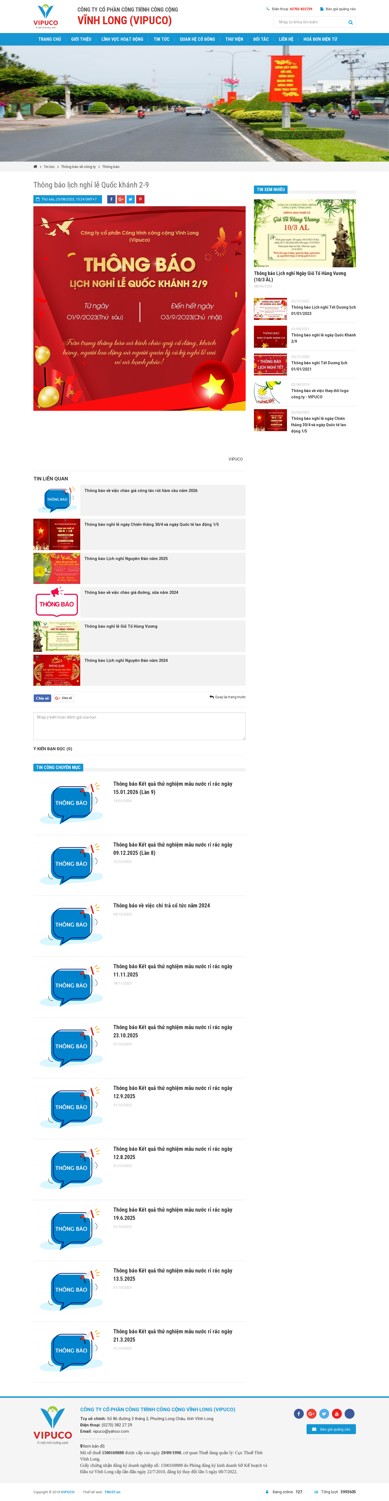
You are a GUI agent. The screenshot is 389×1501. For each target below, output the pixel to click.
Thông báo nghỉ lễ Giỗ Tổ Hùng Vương (121, 626)
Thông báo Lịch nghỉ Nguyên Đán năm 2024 (127, 660)
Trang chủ (49, 39)
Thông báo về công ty (78, 167)
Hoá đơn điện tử (320, 39)
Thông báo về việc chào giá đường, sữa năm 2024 (132, 592)
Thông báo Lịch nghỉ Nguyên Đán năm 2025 (127, 558)
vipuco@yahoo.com (111, 1431)
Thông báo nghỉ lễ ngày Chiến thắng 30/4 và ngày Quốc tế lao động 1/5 (153, 524)
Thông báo (111, 167)
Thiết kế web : (93, 1492)
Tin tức (162, 39)
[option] (194, 103)
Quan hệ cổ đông (197, 39)
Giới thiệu (81, 39)
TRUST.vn (112, 1492)
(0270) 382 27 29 (117, 1425)
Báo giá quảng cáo (341, 9)
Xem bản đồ (92, 1446)
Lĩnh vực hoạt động (122, 39)
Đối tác (261, 39)
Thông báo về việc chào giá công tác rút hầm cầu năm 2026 (142, 490)
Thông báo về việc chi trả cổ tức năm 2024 (161, 905)
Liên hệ (286, 39)
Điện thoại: (292, 9)
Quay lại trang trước (230, 697)
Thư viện (234, 39)
